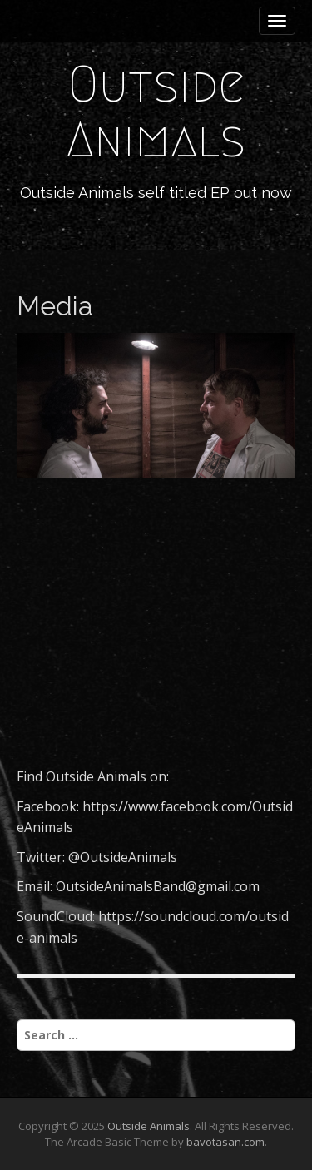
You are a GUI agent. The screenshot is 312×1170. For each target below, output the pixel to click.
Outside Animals (156, 111)
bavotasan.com (225, 1141)
